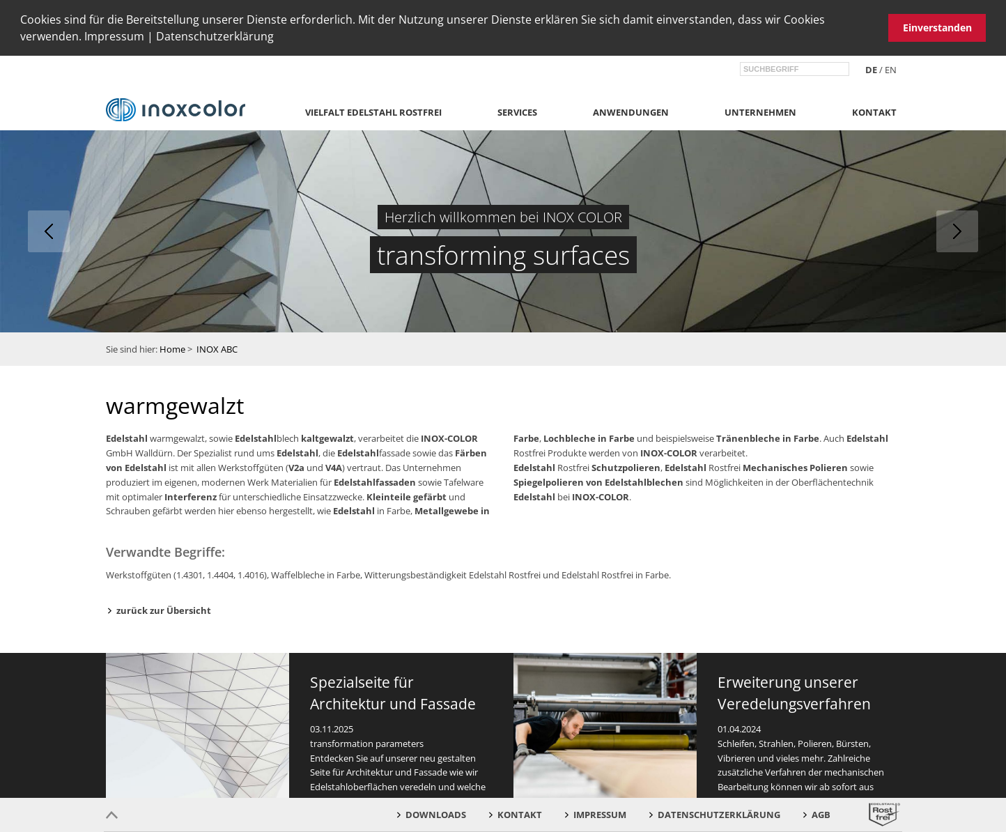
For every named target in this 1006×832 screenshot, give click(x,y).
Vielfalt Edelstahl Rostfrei (373, 112)
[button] (279, 38)
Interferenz (190, 496)
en (891, 69)
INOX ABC (217, 348)
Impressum (114, 36)
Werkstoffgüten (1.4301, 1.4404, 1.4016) (186, 575)
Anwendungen (631, 112)
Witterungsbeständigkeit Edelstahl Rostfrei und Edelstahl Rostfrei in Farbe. (517, 575)
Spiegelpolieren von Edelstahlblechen (598, 481)
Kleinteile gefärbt (406, 496)
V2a (296, 467)
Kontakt (874, 112)
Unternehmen (760, 112)
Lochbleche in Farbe (589, 438)
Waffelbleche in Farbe (315, 575)
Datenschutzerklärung (215, 36)
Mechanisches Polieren (795, 467)
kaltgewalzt (327, 438)
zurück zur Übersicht (163, 610)
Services (517, 112)
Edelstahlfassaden (375, 481)
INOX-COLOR (449, 438)
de (871, 69)
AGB (821, 814)
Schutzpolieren (625, 467)
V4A (333, 467)
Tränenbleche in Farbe (767, 438)
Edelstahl (127, 438)
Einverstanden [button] (937, 27)
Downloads (435, 814)
